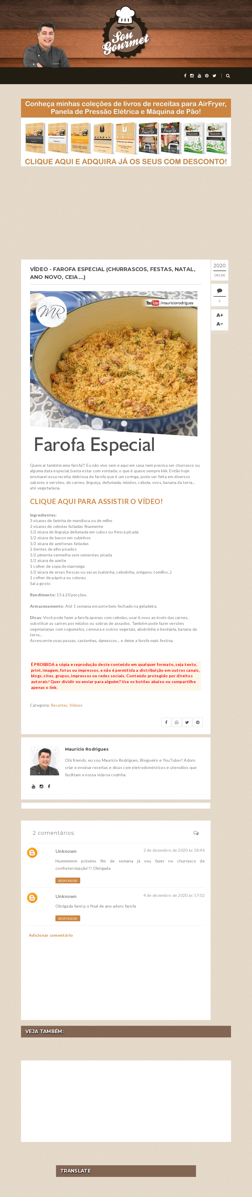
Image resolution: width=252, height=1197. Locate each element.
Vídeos (76, 704)
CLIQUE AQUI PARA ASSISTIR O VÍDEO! (96, 501)
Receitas (59, 704)
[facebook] (185, 76)
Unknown (66, 850)
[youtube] (199, 76)
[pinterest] (207, 76)
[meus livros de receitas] (126, 132)
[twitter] (214, 76)
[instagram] (192, 76)
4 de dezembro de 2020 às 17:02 (174, 894)
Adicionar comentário (51, 934)
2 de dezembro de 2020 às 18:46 (174, 849)
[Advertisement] (126, 213)
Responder (67, 880)
